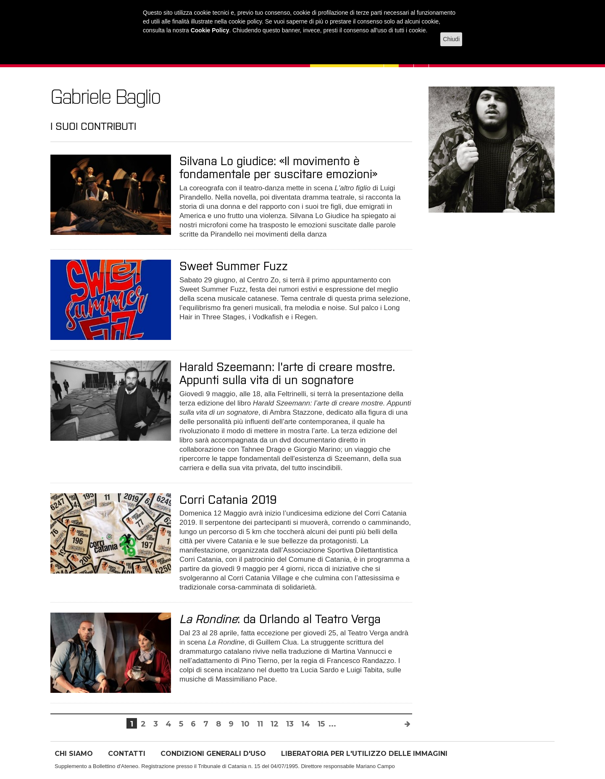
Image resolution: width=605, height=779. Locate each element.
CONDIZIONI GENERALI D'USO (213, 754)
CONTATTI (126, 754)
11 (260, 724)
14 (305, 724)
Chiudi (451, 39)
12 (275, 724)
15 (321, 724)
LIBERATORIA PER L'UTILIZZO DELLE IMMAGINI (364, 754)
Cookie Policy (210, 30)
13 (290, 724)
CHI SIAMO (74, 754)
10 (245, 724)
